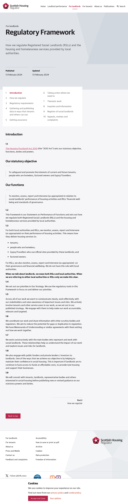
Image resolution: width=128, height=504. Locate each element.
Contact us (10, 455)
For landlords (74, 6)
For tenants (87, 6)
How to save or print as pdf (47, 442)
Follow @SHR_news (16, 476)
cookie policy (74, 492)
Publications (109, 6)
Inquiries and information (59, 106)
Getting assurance (18, 119)
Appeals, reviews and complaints (57, 118)
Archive (39, 446)
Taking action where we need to (58, 94)
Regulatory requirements (22, 103)
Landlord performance (57, 6)
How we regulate (18, 97)
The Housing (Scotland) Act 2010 (22, 148)
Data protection (42, 455)
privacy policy (57, 492)
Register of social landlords (60, 111)
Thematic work (54, 101)
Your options (55, 498)
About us (98, 6)
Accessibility (41, 438)
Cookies (39, 451)
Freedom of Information (46, 459)
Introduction (16, 92)
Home (43, 6)
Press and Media (13, 451)
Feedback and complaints (17, 459)
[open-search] (121, 6)
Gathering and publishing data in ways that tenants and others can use (22, 111)
